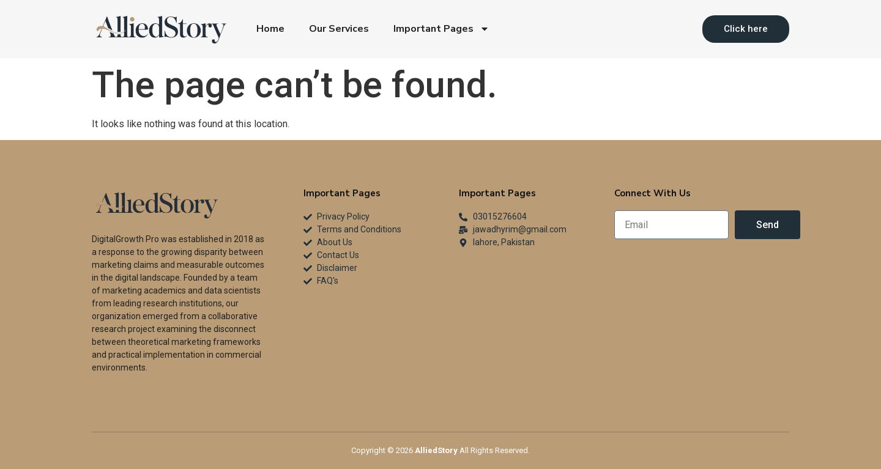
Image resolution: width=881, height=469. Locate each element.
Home (270, 28)
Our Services (339, 28)
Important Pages (441, 29)
